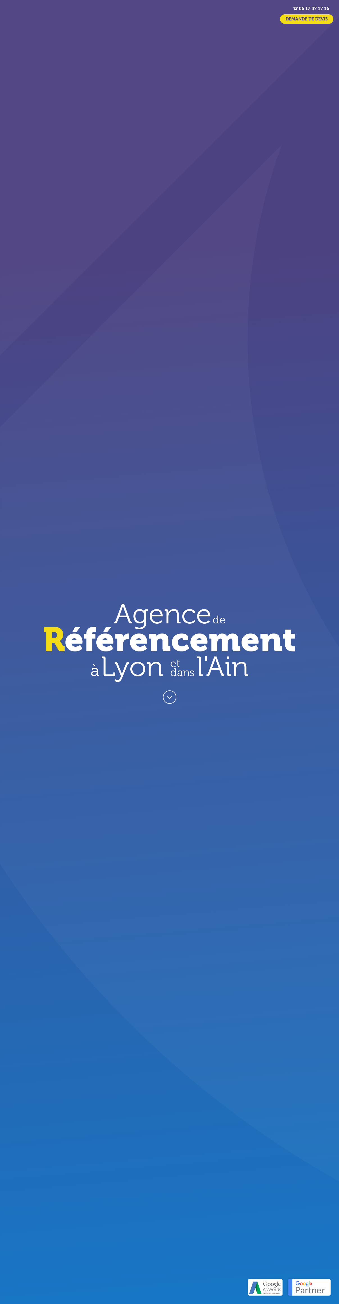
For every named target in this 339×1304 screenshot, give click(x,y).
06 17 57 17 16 (311, 8)
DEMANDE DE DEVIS (307, 19)
